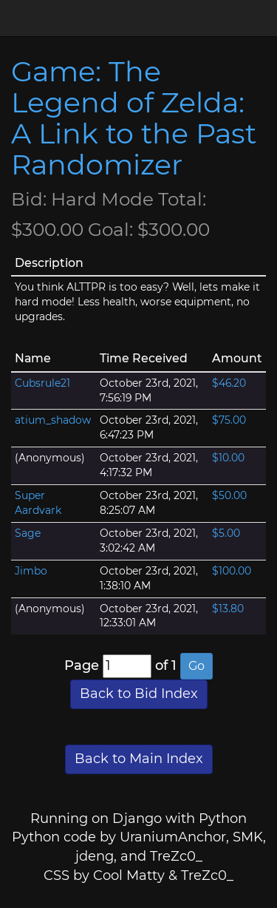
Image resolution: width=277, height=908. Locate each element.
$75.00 (229, 420)
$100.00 (231, 571)
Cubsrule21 (42, 383)
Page (81, 665)
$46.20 (229, 383)
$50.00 (229, 495)
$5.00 (226, 533)
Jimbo (31, 571)
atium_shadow (53, 420)
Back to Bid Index (139, 693)
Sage (28, 533)
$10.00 (228, 458)
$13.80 (228, 608)
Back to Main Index (139, 759)
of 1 (166, 665)
